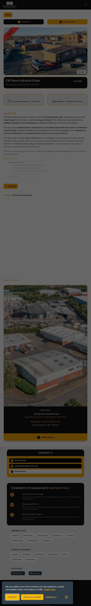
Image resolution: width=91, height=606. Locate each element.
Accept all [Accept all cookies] (12, 597)
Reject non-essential (32, 597)
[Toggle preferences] (51, 597)
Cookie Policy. (50, 590)
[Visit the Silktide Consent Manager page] (66, 597)
